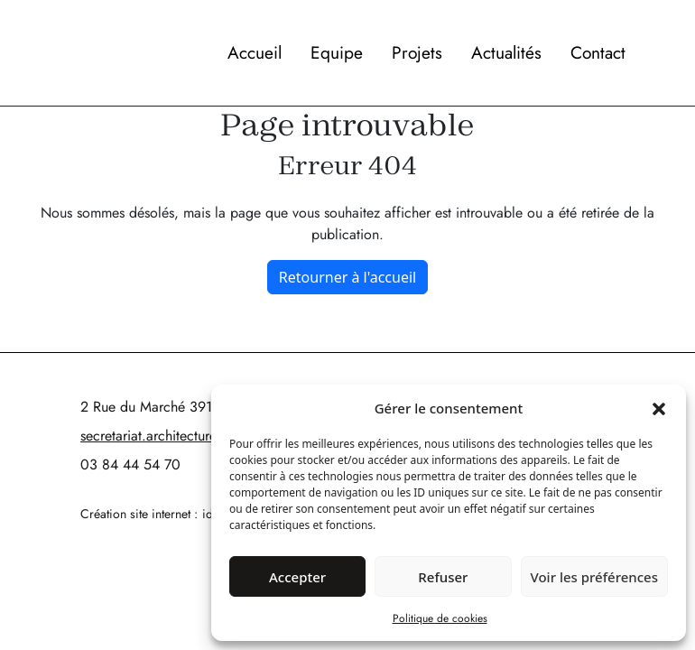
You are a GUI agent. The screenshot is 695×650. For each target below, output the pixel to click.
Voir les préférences (594, 577)
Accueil (254, 52)
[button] (659, 408)
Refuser (443, 577)
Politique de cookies (440, 618)
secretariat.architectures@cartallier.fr (189, 435)
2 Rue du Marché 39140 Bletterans (186, 406)
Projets (417, 52)
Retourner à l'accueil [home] (347, 277)
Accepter (297, 577)
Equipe (336, 52)
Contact (598, 52)
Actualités (506, 52)
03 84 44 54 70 (130, 464)
